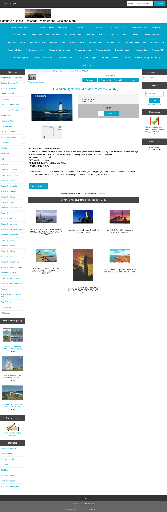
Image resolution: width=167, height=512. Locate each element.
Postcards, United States (111, 58)
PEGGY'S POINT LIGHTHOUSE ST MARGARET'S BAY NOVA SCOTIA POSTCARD (46, 231)
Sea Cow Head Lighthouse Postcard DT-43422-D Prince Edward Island (119, 270)
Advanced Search (154, 104)
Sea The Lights (82, 509)
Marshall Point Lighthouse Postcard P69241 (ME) (12, 396)
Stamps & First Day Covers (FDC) (147, 58)
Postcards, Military (140, 50)
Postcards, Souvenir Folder (44, 58)
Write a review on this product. (12, 429)
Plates (125, 35)
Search (154, 85)
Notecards (91, 35)
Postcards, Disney (95, 42)
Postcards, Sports (65, 58)
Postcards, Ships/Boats (21, 58)
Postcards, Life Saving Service (58, 50)
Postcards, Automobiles (17, 42)
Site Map (4, 470)
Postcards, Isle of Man (34, 50)
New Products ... (7, 307)
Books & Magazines (65, 27)
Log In (13, 4)
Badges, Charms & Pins (45, 27)
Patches (102, 35)
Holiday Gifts (157, 27)
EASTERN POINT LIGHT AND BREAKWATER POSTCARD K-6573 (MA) (46, 270)
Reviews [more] (12, 418)
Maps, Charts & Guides (73, 35)
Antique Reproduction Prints (21, 27)
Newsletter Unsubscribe (10, 486)
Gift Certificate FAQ (8, 475)
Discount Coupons (8, 481)
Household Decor (20, 35)
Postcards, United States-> (13, 284)
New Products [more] (12, 320)
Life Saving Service (53, 35)
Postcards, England (114, 42)
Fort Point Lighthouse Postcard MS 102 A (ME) (12, 367)
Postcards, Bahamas (38, 42)
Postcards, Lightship (103, 50)
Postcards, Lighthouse (42, 71)
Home (4, 4)
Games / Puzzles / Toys (115, 27)
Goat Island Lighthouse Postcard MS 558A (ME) (12, 338)
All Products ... (6, 313)
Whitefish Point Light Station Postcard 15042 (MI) (120, 231)
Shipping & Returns (8, 448)
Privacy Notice (6, 454)
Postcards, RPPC (158, 50)
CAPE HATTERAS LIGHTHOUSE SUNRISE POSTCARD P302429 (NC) (83, 290)
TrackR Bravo (86, 65)
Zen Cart (98, 509)
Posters (127, 58)
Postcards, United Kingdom (87, 58)
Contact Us (5, 464)
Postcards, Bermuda (57, 42)
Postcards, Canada (77, 42)
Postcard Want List (150, 77)
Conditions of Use (8, 459)
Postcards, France (157, 42)
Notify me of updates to (154, 126)
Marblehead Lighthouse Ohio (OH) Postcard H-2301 (83, 231)
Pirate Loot (114, 35)
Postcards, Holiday (15, 50)
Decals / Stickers (84, 27)
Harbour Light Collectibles (138, 27)
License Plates (36, 35)
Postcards (135, 35)
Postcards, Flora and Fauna (136, 42)
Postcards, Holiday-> (13, 218)
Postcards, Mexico (122, 50)
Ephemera (98, 27)
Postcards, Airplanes (151, 35)
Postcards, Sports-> (13, 273)
